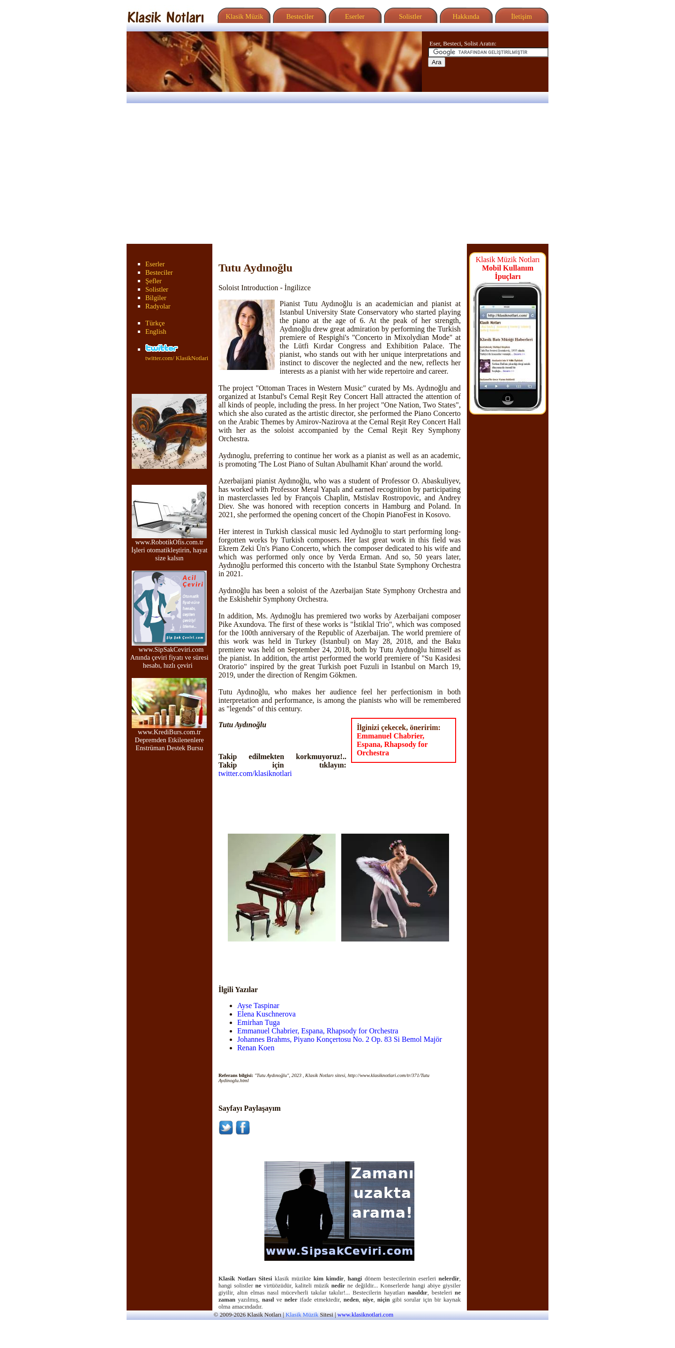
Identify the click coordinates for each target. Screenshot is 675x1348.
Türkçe (155, 323)
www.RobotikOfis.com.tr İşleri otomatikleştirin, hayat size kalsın (169, 547)
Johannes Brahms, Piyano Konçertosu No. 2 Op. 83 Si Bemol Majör (339, 1039)
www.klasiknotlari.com (365, 1314)
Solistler (409, 16)
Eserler (353, 16)
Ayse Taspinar (258, 1005)
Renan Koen (256, 1048)
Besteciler (298, 16)
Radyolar (158, 306)
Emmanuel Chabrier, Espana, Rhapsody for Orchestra (392, 744)
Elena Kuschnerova (266, 1014)
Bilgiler (155, 297)
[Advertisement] (337, 173)
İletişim (520, 16)
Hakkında (465, 16)
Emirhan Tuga (258, 1022)
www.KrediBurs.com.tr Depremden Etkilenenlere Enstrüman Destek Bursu (169, 737)
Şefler (153, 281)
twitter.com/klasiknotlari (255, 773)
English (155, 331)
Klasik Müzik (242, 16)
